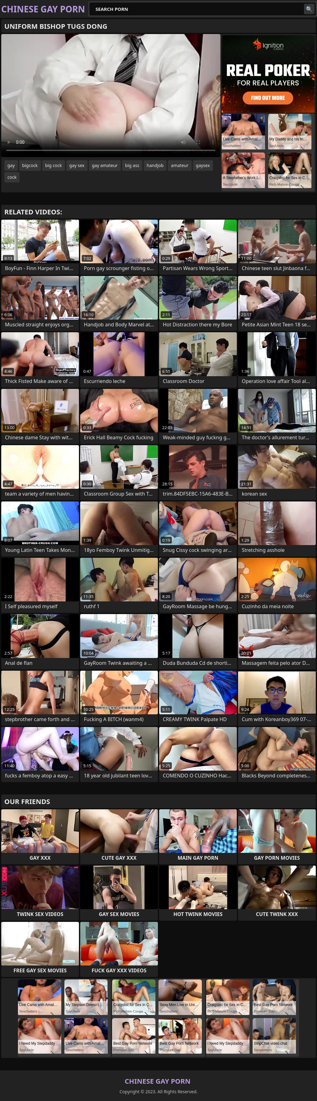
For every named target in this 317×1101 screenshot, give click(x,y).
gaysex (203, 165)
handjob (155, 165)
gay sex (77, 165)
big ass (132, 165)
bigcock (30, 165)
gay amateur (105, 165)
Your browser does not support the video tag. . (110, 95)
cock (11, 177)
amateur (179, 165)
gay (11, 165)
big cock (53, 165)
